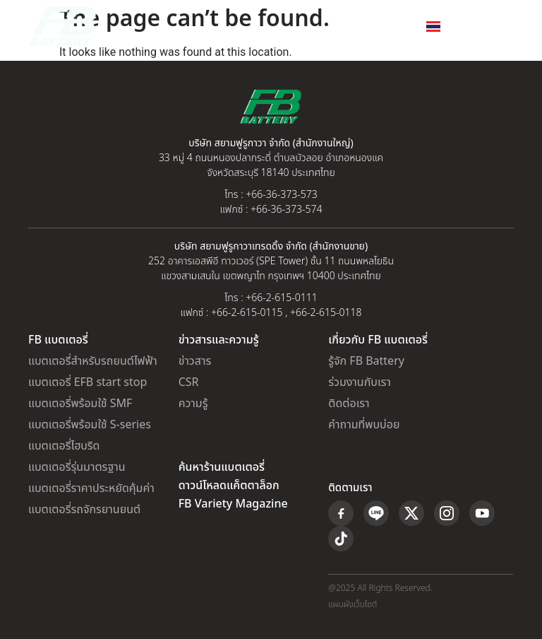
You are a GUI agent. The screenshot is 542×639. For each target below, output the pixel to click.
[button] (502, 26)
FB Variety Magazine (233, 504)
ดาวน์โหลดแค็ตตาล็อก (229, 485)
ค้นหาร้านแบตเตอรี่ (222, 467)
